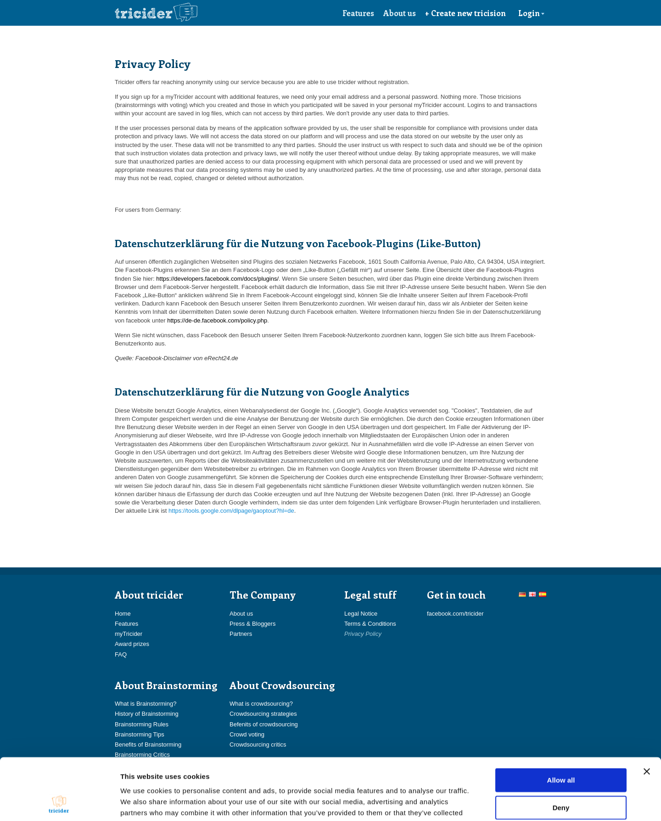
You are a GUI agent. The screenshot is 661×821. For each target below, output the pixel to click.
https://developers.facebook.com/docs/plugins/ (217, 278)
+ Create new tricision (465, 13)
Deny (561, 749)
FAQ (121, 654)
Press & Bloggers (252, 623)
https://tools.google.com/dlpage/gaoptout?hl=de (231, 510)
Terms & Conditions (370, 623)
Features (358, 13)
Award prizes (132, 643)
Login (531, 13)
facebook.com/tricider (455, 613)
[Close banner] (647, 713)
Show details (481, 803)
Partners (241, 633)
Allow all (561, 722)
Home (123, 613)
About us (399, 13)
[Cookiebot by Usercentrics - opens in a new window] (59, 803)
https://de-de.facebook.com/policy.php (217, 320)
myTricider (128, 633)
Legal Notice (360, 613)
